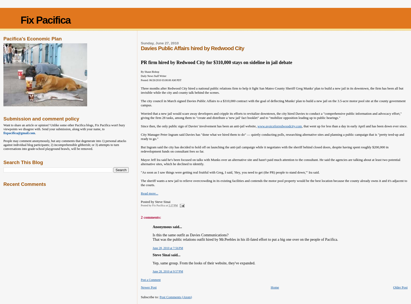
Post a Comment (151, 279)
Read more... (149, 193)
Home (275, 287)
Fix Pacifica (45, 20)
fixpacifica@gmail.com (19, 133)
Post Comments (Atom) (176, 297)
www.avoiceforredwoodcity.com (279, 126)
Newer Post (148, 287)
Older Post (400, 287)
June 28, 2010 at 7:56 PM (168, 248)
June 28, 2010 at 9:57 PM (168, 271)
